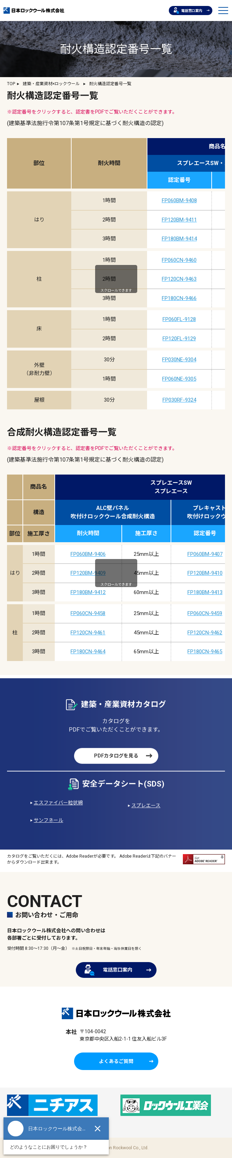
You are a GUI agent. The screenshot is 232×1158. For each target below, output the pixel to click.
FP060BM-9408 (179, 200)
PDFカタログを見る (116, 769)
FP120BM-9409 (88, 573)
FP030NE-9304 (179, 359)
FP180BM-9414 (179, 239)
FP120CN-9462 (204, 632)
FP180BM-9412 (88, 592)
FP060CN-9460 (179, 260)
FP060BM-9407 (205, 554)
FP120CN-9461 (88, 632)
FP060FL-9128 (179, 319)
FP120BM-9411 (179, 220)
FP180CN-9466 (179, 298)
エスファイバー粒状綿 (58, 816)
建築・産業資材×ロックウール (51, 83)
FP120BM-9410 (205, 573)
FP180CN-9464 (88, 651)
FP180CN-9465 (204, 651)
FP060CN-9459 (204, 613)
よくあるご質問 (116, 1061)
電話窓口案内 (188, 10)
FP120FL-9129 (179, 338)
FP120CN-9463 (179, 279)
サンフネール (48, 833)
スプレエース (145, 819)
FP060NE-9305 (179, 379)
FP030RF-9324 (179, 400)
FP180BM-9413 (205, 592)
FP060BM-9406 (88, 554)
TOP (11, 83)
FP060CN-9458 (88, 613)
